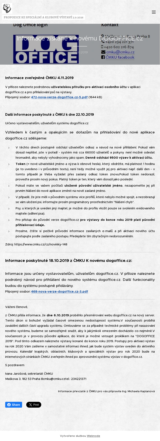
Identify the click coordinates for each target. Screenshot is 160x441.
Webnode (93, 436)
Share (13, 404)
